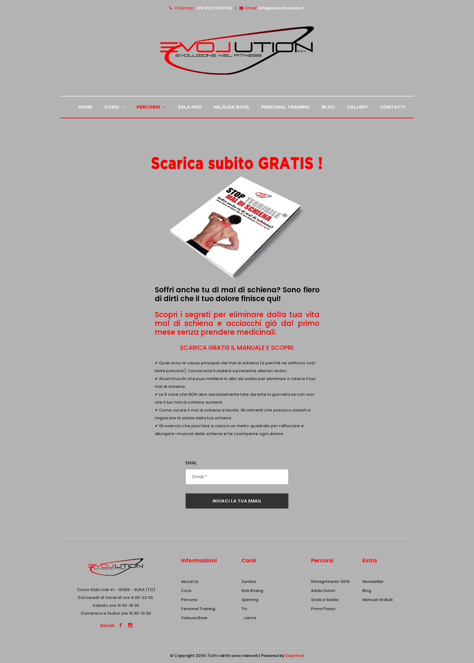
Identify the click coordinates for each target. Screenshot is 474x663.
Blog (328, 107)
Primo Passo (323, 609)
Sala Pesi (189, 107)
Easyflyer (295, 655)
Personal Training (285, 107)
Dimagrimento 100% (330, 581)
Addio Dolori (323, 590)
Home (85, 107)
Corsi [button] (114, 107)
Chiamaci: (200, 8)
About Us (190, 581)
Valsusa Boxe (231, 107)
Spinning (250, 600)
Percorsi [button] (151, 107)
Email (191, 463)
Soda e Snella (324, 600)
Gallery (357, 107)
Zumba (249, 581)
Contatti (392, 107)
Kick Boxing (252, 590)
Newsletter (373, 581)
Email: (272, 8)
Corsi (186, 590)
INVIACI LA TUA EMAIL (237, 501)
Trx (244, 609)
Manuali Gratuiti (377, 600)
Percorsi (189, 600)
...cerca (249, 618)
